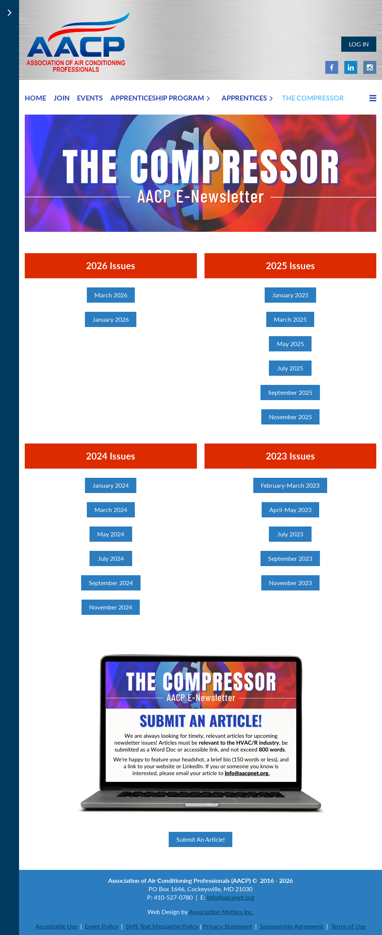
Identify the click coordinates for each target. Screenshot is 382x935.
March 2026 (110, 294)
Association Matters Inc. (221, 911)
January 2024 (111, 485)
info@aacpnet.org (230, 897)
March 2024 (110, 509)
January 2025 (290, 294)
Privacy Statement (227, 926)
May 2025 (290, 343)
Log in (359, 44)
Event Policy (101, 926)
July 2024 (111, 558)
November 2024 (110, 607)
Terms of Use (348, 926)
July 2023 (290, 534)
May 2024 (110, 534)
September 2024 (111, 582)
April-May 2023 (290, 509)
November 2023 (290, 582)
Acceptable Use (56, 926)
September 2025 (290, 392)
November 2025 (290, 416)
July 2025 (290, 368)
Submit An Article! (200, 839)
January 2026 (111, 319)
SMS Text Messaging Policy (162, 926)
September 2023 (290, 558)
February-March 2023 (290, 485)
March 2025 (290, 319)
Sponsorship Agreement (291, 926)
